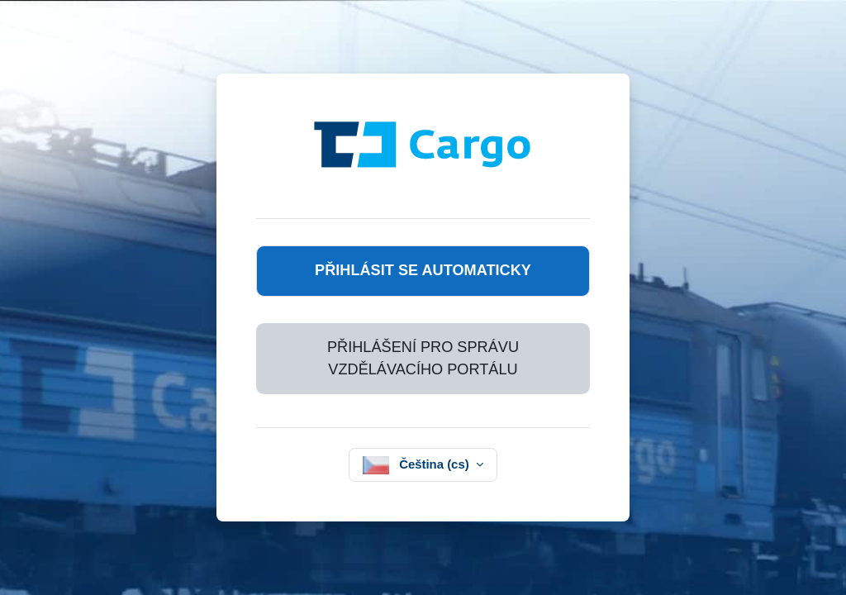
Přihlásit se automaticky (423, 270)
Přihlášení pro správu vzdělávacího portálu (423, 358)
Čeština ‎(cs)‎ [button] (436, 464)
